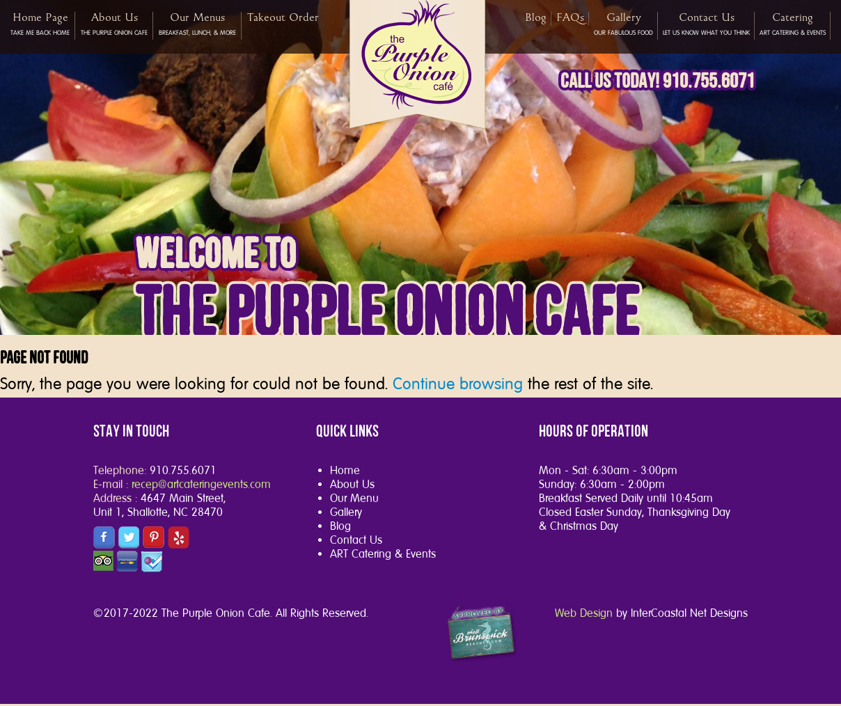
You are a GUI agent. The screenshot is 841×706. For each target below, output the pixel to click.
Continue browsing (458, 383)
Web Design (584, 613)
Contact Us (356, 540)
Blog (340, 526)
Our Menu (354, 498)
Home (345, 470)
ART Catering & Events (383, 553)
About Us (352, 484)
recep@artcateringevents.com (201, 484)
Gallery (346, 512)
